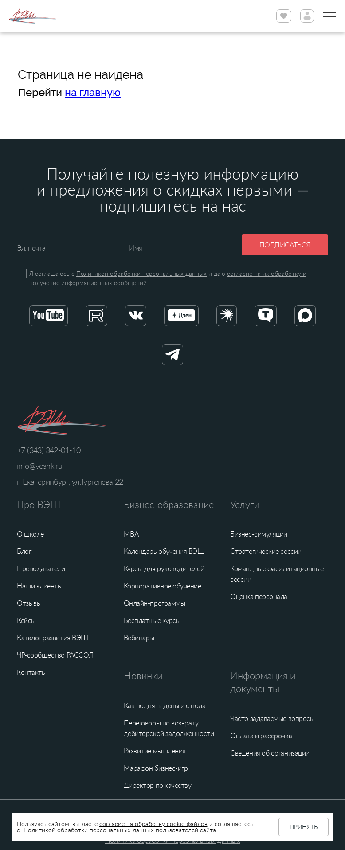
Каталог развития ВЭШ (52, 637)
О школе (30, 534)
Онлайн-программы (154, 603)
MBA (131, 534)
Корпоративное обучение (162, 586)
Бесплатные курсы (152, 620)
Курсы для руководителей (164, 568)
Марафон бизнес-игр (156, 768)
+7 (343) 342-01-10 (48, 450)
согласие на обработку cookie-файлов (153, 823)
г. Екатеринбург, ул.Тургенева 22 (70, 481)
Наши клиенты (39, 586)
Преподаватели (41, 568)
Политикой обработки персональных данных (141, 273)
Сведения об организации (269, 753)
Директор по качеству (158, 785)
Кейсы (26, 620)
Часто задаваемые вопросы (272, 718)
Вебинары (139, 637)
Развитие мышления (155, 751)
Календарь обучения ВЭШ (164, 551)
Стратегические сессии (265, 551)
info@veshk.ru (39, 465)
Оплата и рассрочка (261, 735)
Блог (24, 551)
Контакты (31, 672)
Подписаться (284, 245)
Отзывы (29, 603)
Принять (303, 827)
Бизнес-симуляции (258, 534)
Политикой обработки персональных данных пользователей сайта (120, 830)
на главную (93, 92)
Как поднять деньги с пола (165, 705)
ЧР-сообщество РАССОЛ (55, 655)
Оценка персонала (258, 596)
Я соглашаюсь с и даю (167, 278)
